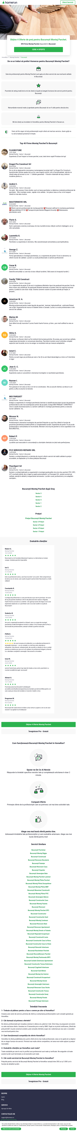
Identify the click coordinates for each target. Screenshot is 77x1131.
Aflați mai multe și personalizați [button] (11, 1128)
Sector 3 (38, 493)
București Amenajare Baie (38, 873)
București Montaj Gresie (38, 981)
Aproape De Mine (6, 1108)
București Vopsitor (38, 870)
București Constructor (38, 914)
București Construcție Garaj (38, 994)
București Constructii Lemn (38, 937)
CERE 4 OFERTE (38, 49)
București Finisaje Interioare (38, 1001)
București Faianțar (38, 863)
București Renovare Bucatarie (38, 860)
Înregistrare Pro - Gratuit (38, 731)
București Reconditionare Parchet (38, 954)
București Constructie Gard (38, 917)
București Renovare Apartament (38, 927)
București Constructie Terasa (38, 991)
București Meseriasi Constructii (38, 890)
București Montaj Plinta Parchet (38, 880)
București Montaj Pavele (38, 997)
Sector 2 (38, 506)
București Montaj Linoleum (38, 920)
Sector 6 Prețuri (38, 525)
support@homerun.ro (7, 1117)
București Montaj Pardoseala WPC (38, 957)
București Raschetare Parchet (38, 951)
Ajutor (3, 1097)
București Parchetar (38, 850)
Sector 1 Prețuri (38, 531)
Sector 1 (38, 503)
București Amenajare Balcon (38, 897)
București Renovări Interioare (38, 947)
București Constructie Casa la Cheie (38, 944)
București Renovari (38, 907)
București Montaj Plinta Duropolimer (38, 883)
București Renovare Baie (38, 924)
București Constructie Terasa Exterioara (39, 964)
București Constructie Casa (38, 900)
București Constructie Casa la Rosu (38, 940)
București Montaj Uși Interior (38, 974)
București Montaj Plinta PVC (38, 893)
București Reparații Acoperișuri (38, 934)
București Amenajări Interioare (38, 984)
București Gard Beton (38, 971)
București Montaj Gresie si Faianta (38, 930)
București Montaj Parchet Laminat (38, 877)
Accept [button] (72, 1128)
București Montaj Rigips (38, 853)
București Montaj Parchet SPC (38, 910)
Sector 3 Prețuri (38, 522)
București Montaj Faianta (38, 904)
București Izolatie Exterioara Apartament (38, 961)
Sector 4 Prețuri (38, 528)
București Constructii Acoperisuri (38, 977)
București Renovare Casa (38, 867)
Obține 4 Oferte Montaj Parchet (38, 724)
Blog (2, 1099)
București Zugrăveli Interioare (38, 967)
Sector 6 (38, 497)
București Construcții (38, 857)
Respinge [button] (63, 1128)
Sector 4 (38, 500)
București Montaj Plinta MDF (38, 887)
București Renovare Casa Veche (38, 987)
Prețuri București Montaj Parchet (38, 518)
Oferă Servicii (67, 2)
